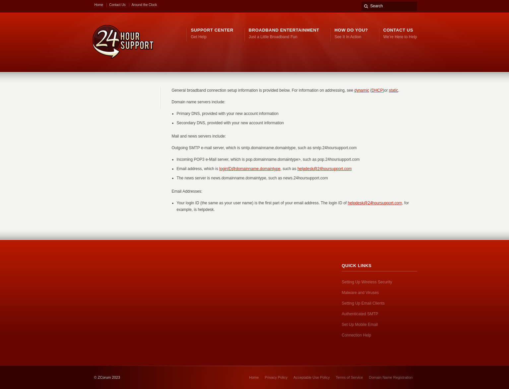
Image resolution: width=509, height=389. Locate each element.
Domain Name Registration (391, 377)
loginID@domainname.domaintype (249, 168)
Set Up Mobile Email (360, 324)
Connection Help (356, 335)
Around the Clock (144, 5)
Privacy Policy (276, 377)
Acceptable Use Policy (311, 377)
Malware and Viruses (360, 292)
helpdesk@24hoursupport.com (324, 168)
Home (99, 5)
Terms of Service (349, 377)
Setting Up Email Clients (363, 303)
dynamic (361, 90)
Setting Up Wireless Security (367, 282)
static (393, 90)
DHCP (377, 90)
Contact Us (117, 5)
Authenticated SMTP (360, 314)
